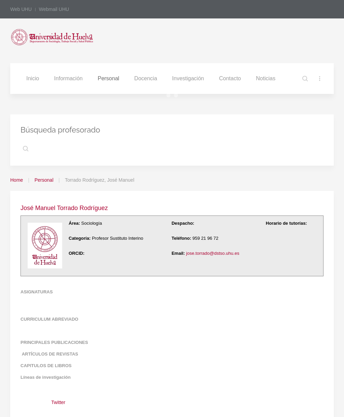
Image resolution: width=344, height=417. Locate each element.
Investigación (188, 78)
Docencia (145, 78)
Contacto (230, 78)
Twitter (58, 402)
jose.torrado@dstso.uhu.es (212, 253)
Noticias (265, 78)
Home (16, 180)
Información (68, 78)
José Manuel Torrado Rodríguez (64, 208)
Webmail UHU (54, 9)
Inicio (32, 78)
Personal (108, 78)
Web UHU (21, 9)
